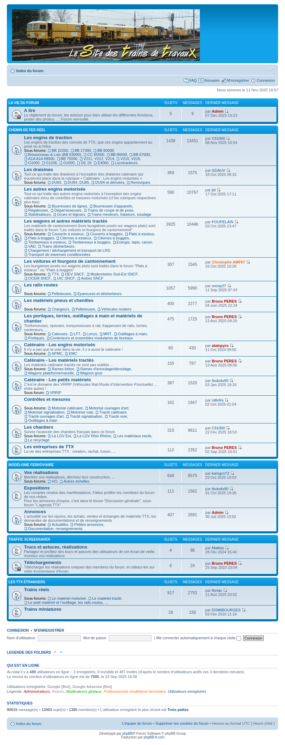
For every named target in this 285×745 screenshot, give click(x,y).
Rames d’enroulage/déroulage (105, 369)
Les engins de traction (48, 137)
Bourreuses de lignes (69, 206)
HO (54, 481)
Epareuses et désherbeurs (99, 294)
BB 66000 (119, 155)
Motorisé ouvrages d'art (108, 408)
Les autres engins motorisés (55, 189)
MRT (107, 334)
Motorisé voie (82, 412)
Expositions (37, 487)
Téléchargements (42, 562)
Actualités (60, 524)
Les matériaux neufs (134, 436)
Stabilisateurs (39, 214)
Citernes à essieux (75, 238)
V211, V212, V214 (98, 159)
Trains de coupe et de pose (110, 210)
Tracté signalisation (86, 416)
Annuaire (211, 80)
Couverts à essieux (68, 234)
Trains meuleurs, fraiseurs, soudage (121, 214)
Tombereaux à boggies (91, 242)
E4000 (103, 163)
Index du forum (29, 71)
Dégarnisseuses (67, 210)
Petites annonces (88, 524)
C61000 (218, 138)
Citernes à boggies (113, 238)
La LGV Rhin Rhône (94, 436)
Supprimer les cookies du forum (182, 723)
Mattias (218, 548)
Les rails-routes (41, 284)
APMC (57, 353)
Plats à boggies (41, 238)
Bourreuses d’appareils (112, 206)
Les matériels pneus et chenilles (58, 300)
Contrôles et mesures (47, 399)
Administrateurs (37, 691)
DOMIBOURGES (226, 610)
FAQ (193, 80)
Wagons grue (91, 373)
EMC (73, 353)
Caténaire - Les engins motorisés (59, 344)
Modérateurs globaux (83, 691)
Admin (218, 111)
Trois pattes (178, 710)
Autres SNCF (92, 278)
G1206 (51, 163)
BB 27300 (83, 150)
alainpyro (220, 345)
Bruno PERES (224, 301)
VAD (32, 246)
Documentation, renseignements (55, 529)
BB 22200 (60, 150)
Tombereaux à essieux (47, 242)
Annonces (35, 511)
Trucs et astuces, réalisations (55, 547)
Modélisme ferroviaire (31, 465)
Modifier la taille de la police (270, 69)
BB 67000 (141, 155)
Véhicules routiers (116, 309)
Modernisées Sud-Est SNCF (114, 274)
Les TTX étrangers (27, 582)
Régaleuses (38, 210)
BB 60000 (105, 150)
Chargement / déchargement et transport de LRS (69, 250)
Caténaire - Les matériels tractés (59, 360)
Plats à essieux (141, 234)
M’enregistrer (238, 80)
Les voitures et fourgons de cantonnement (70, 261)
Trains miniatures (42, 609)
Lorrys (92, 334)
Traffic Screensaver (29, 539)
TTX (55, 274)
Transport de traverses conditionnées (59, 254)
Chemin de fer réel (27, 130)
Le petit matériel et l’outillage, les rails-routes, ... (68, 602)
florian (217, 590)
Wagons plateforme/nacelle (51, 373)
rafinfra (218, 400)
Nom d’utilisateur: (21, 638)
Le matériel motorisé (69, 598)
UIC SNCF (66, 278)
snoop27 (219, 286)
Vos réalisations (41, 472)
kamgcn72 (220, 473)
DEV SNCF (74, 274)
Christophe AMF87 (228, 262)
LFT (76, 334)
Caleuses (59, 334)
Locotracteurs (126, 163)
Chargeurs (60, 309)
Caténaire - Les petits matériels (57, 379)
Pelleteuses (61, 294)
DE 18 (86, 163)
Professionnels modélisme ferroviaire (135, 691)
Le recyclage (38, 440)
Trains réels (36, 589)
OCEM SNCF (39, 278)
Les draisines (38, 169)
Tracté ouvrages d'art (46, 416)
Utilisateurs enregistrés (187, 691)
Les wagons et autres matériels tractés (65, 221)
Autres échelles (76, 481)
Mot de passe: (95, 638)
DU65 (56, 182)
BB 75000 (69, 159)
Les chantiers (38, 427)
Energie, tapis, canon (134, 242)
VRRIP (55, 393)
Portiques (36, 338)
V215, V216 (130, 159)
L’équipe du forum (137, 723)
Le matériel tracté (106, 598)
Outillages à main (132, 334)
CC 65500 (95, 155)
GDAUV (218, 170)
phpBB (127, 733)
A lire (29, 110)
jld (214, 190)
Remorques (140, 182)
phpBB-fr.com (154, 737)
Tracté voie (118, 416)
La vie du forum (24, 103)
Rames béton (63, 369)
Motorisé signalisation (46, 412)
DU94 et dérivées (109, 182)
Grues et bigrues (71, 214)
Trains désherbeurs (58, 246)
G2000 (69, 163)
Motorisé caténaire (67, 408)
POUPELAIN (222, 222)
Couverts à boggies (106, 234)
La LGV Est (61, 436)
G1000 (33, 163)
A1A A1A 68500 (41, 159)
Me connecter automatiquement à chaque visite (198, 638)
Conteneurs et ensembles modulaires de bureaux (91, 338)
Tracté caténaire (112, 412)
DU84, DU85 (78, 182)
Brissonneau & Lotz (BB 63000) (54, 155)
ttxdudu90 (220, 381)
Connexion (265, 80)
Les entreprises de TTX (49, 446)
